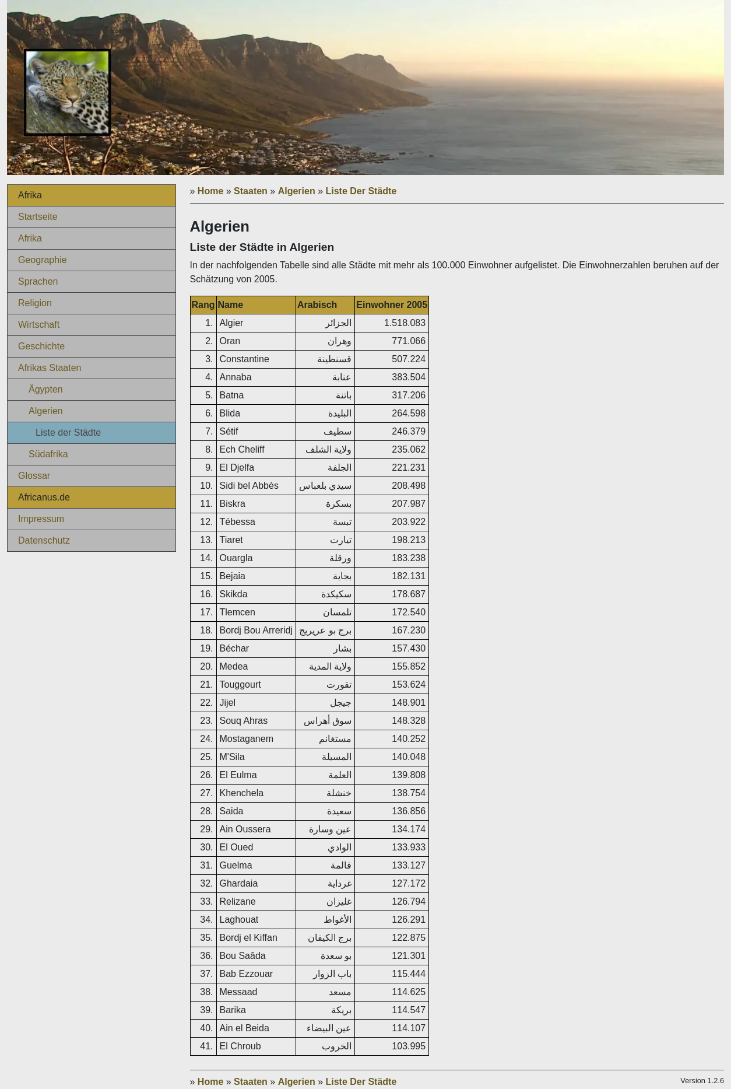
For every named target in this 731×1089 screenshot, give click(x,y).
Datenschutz (44, 540)
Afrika (30, 238)
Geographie (42, 260)
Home (210, 191)
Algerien (46, 411)
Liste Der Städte (361, 191)
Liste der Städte (68, 432)
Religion (35, 303)
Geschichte (41, 346)
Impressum (41, 519)
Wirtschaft (38, 325)
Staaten (251, 191)
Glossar (34, 476)
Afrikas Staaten (50, 368)
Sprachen (38, 281)
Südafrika (48, 454)
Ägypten (46, 389)
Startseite (38, 217)
